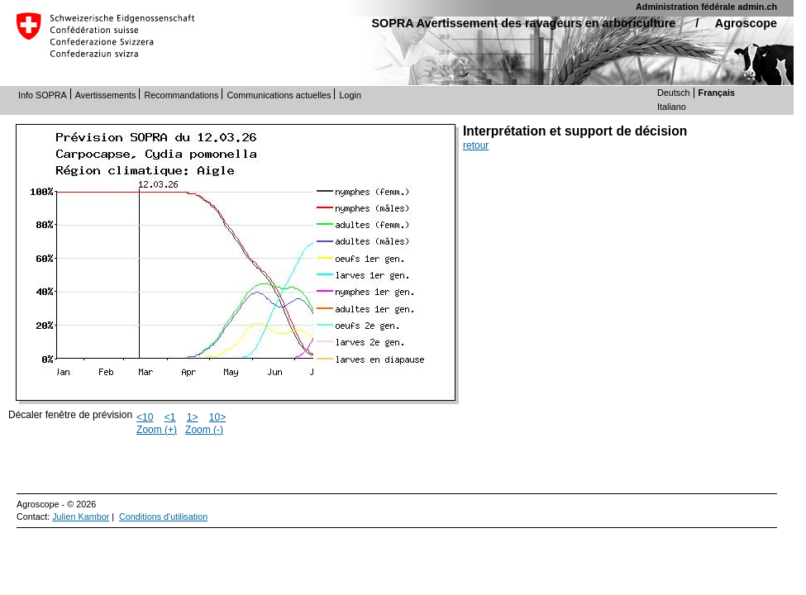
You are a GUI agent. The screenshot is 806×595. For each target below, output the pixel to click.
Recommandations (181, 95)
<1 (170, 417)
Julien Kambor (80, 516)
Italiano (671, 107)
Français (717, 93)
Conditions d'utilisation (163, 516)
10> (217, 417)
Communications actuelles (279, 95)
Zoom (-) (204, 430)
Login (349, 95)
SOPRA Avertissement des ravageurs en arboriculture (523, 23)
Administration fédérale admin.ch (706, 7)
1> (192, 417)
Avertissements (105, 95)
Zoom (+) (156, 430)
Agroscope (746, 23)
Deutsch (673, 93)
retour (476, 145)
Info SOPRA (42, 95)
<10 (144, 417)
